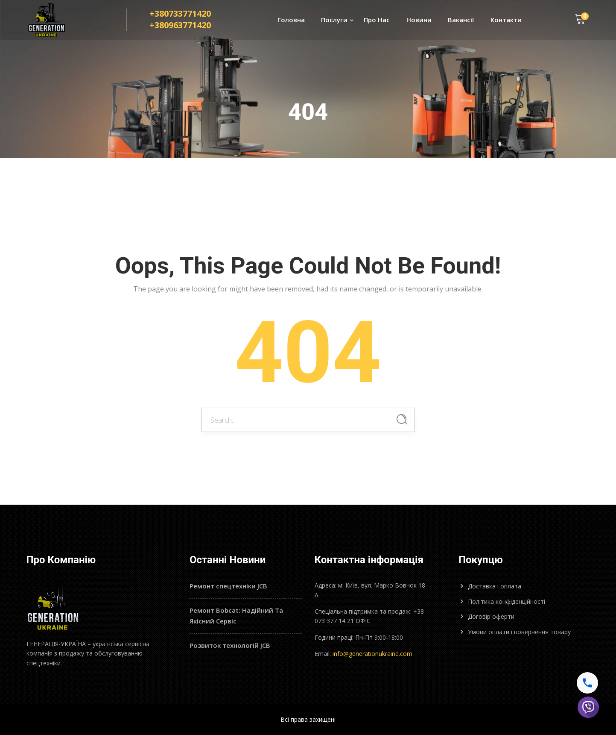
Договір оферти (491, 616)
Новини (419, 19)
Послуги (334, 19)
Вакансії (461, 19)
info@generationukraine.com (372, 654)
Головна (291, 19)
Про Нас (377, 19)
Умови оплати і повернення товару (519, 632)
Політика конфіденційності (506, 601)
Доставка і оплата (494, 586)
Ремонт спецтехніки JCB (228, 586)
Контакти (506, 19)
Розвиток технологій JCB (230, 645)
